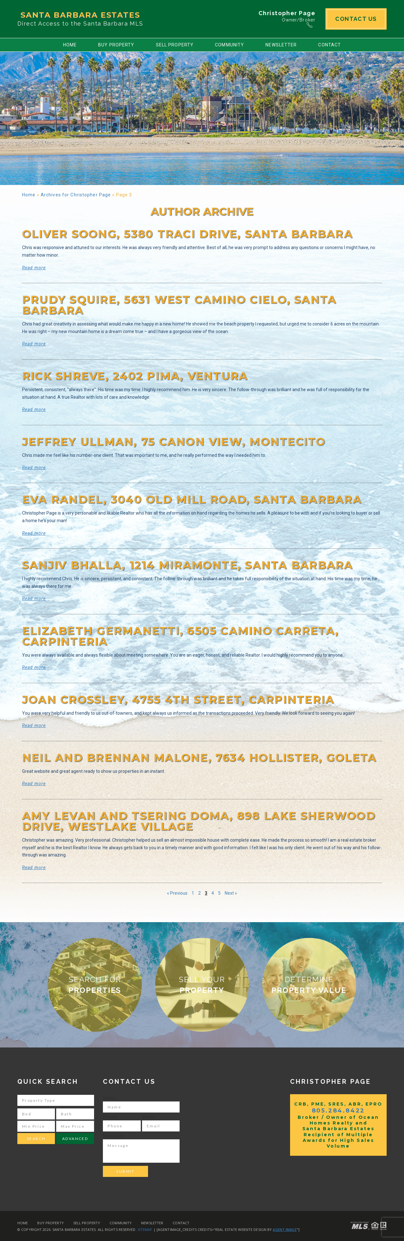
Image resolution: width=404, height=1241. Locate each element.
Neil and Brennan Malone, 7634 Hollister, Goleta (199, 757)
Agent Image (284, 1229)
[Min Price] (36, 1126)
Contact (329, 45)
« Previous (177, 893)
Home (70, 45)
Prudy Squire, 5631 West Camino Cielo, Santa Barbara (179, 305)
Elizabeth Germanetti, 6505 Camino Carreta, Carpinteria (180, 636)
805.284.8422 (338, 1110)
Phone (110, 1116)
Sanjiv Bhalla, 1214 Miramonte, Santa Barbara (187, 565)
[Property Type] (55, 1100)
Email (148, 1116)
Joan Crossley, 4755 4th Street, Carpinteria (178, 699)
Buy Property (116, 45)
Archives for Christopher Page (76, 194)
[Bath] (75, 1113)
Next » (231, 893)
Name (109, 1098)
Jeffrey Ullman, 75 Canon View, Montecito (174, 441)
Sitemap (145, 1229)
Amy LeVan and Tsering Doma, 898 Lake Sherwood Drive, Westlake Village (199, 821)
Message (113, 1135)
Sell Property (175, 45)
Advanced (75, 1138)
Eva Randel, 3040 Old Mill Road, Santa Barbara (192, 499)
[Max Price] (75, 1126)
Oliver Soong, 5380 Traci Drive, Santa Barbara (187, 234)
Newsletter (281, 45)
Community (229, 45)
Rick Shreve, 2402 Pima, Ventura (135, 376)
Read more (34, 267)
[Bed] (36, 1113)
